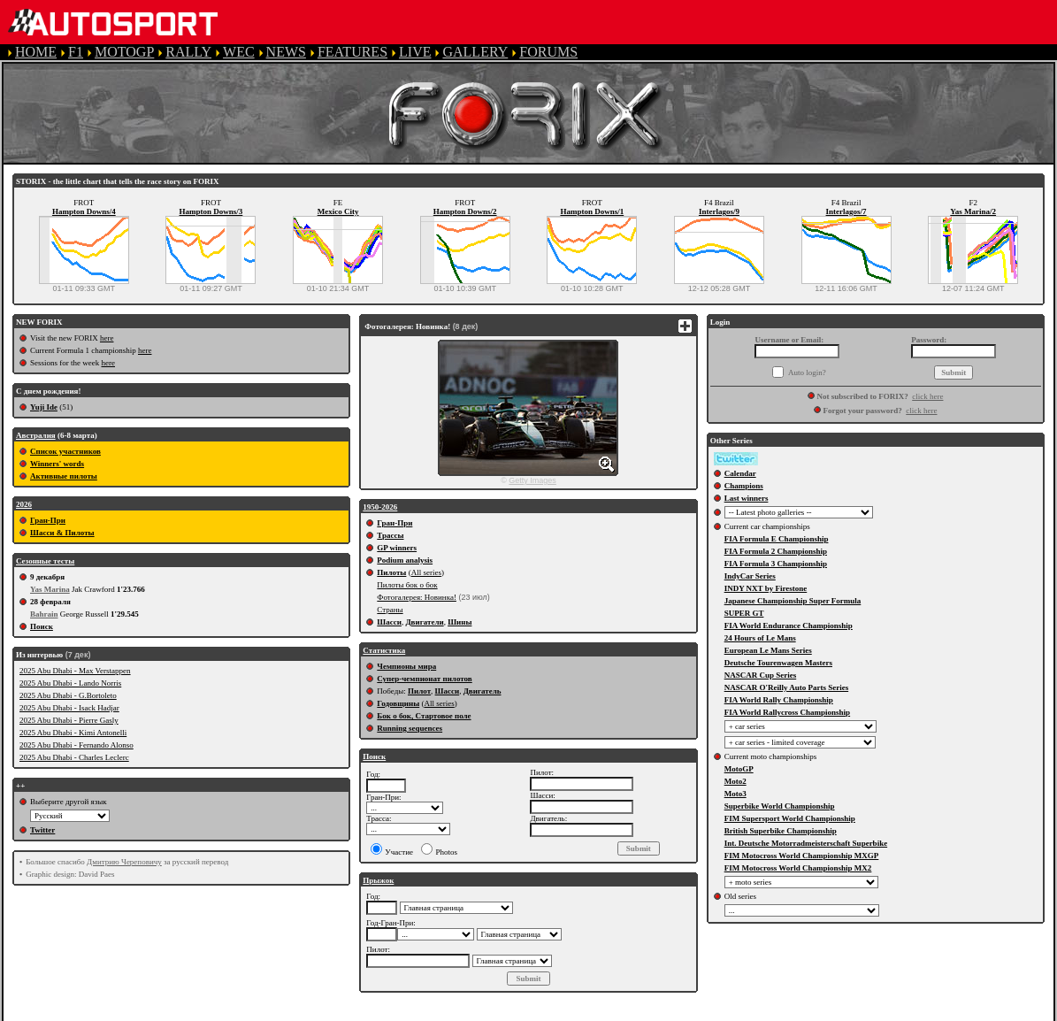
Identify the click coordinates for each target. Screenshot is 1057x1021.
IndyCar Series (750, 576)
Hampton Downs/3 (211, 211)
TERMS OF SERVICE (372, 1012)
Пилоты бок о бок (407, 584)
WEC (239, 51)
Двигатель (482, 691)
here (107, 338)
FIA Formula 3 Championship (775, 563)
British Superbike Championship (780, 830)
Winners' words (57, 463)
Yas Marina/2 (973, 211)
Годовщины (398, 703)
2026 (24, 504)
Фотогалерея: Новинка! (416, 597)
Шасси (389, 622)
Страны (389, 609)
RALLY (188, 51)
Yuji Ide (43, 407)
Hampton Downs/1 (592, 211)
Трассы (390, 535)
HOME (36, 51)
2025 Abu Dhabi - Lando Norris (70, 683)
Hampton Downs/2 (465, 211)
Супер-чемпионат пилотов (424, 678)
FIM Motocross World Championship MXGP (801, 855)
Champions (743, 485)
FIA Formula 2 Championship (775, 551)
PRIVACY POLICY (505, 1012)
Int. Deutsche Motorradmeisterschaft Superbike (805, 843)
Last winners (746, 498)
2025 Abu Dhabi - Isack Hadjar (69, 707)
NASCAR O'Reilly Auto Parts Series (786, 687)
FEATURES (352, 51)
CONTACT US (737, 1012)
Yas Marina (50, 589)
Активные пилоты (63, 476)
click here (927, 396)
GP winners (397, 547)
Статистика (384, 650)
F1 (75, 51)
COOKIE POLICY (628, 1012)
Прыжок (378, 880)
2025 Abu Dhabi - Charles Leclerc (74, 757)
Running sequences (409, 728)
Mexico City (338, 211)
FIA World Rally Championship (778, 699)
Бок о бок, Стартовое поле (424, 715)
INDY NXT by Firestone (766, 588)
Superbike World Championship (779, 806)
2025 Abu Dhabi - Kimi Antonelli (72, 732)
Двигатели (424, 622)
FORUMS (548, 51)
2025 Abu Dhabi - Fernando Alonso (76, 745)
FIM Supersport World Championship (789, 818)
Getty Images (532, 480)
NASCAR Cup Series (760, 675)
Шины (459, 622)
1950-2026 (380, 507)
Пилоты (391, 572)
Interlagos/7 (846, 211)
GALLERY (475, 51)
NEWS (286, 51)
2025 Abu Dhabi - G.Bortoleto (68, 695)
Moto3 (735, 793)
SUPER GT (744, 613)
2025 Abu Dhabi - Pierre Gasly (69, 720)
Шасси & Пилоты (62, 532)
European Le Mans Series (768, 650)
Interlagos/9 (719, 211)
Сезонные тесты (45, 561)
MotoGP (739, 768)
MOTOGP (124, 51)
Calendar (740, 473)
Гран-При (47, 520)
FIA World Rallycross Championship (787, 712)
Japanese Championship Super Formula (793, 600)
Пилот (419, 691)
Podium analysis (405, 560)
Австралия (36, 435)
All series (426, 572)
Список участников (65, 451)
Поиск (41, 626)
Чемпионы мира (406, 666)
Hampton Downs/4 (84, 211)
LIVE (415, 51)
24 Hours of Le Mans (760, 637)
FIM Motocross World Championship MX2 (798, 868)
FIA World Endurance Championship (788, 625)
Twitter (42, 829)
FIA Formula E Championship (776, 538)
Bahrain (44, 614)
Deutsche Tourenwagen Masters (778, 662)
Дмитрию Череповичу (124, 861)
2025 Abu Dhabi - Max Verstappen (75, 670)
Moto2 (735, 781)
